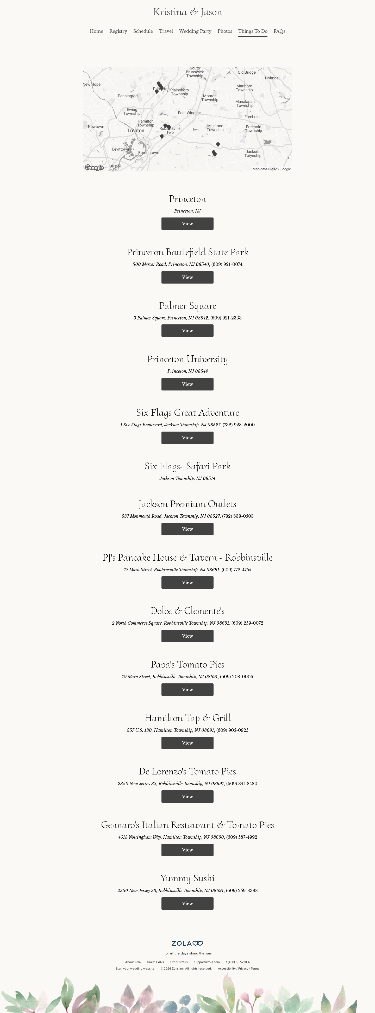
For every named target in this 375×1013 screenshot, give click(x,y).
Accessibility (227, 968)
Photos (225, 31)
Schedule (143, 31)
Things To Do (252, 31)
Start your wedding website (135, 968)
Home (96, 31)
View (187, 223)
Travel (166, 31)
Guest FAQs (155, 962)
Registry (118, 31)
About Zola (133, 962)
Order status (179, 962)
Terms (255, 968)
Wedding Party (195, 31)
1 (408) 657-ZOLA (238, 962)
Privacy (243, 968)
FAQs (279, 31)
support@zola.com (207, 962)
